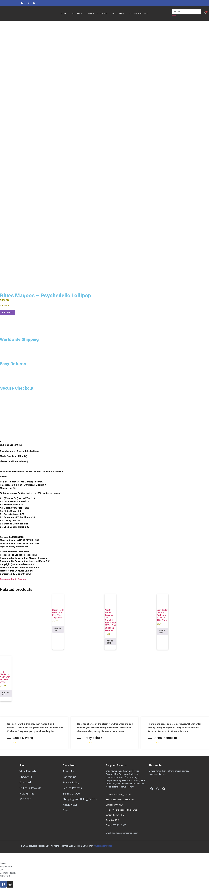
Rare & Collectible (97, 13)
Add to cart (7, 311)
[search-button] (174, 17)
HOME (63, 13)
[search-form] (186, 11)
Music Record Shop (103, 845)
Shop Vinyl (77, 13)
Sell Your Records (138, 13)
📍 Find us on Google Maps (118, 793)
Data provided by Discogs (13, 578)
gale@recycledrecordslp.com (125, 832)
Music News (118, 13)
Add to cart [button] (57, 628)
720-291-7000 (119, 824)
